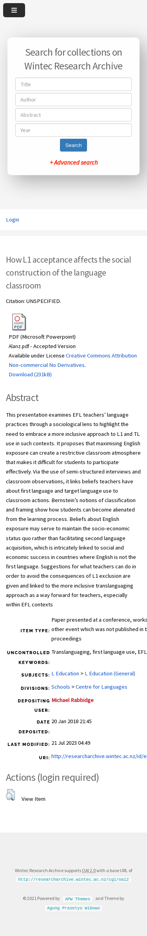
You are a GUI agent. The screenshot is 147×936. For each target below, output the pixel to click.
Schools (60, 686)
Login (12, 219)
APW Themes (77, 898)
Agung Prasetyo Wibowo (73, 908)
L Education (65, 673)
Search (73, 145)
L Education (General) (110, 673)
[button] (10, 795)
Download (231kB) (30, 374)
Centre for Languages (101, 686)
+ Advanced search (74, 162)
